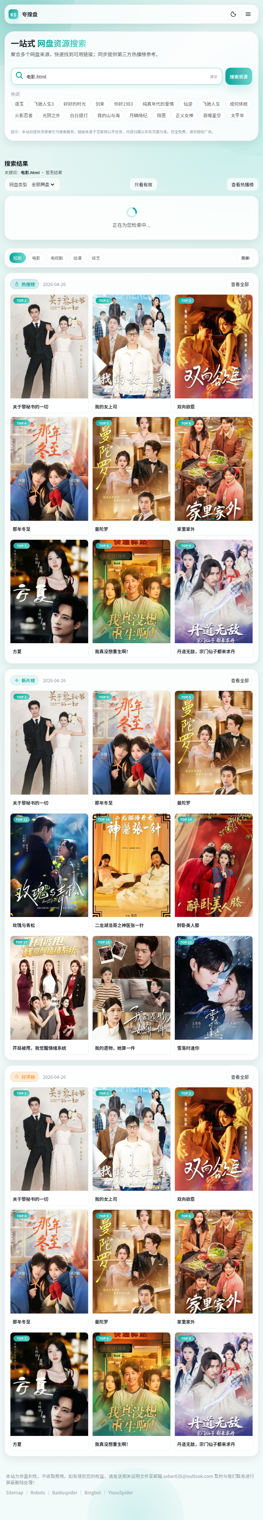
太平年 (237, 115)
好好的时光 (75, 103)
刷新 (245, 258)
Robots (38, 1492)
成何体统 (238, 103)
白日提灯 (79, 115)
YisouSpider (120, 1492)
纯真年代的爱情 (158, 103)
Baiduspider (64, 1492)
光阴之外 (51, 115)
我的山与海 (108, 115)
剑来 (100, 103)
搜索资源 (239, 76)
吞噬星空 (212, 115)
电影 (36, 258)
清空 (213, 76)
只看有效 (143, 184)
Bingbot (92, 1492)
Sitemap (14, 1492)
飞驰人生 (211, 103)
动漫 (77, 258)
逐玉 (19, 103)
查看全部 (240, 284)
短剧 (17, 258)
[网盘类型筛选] (42, 184)
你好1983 (123, 103)
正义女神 (184, 115)
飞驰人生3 (43, 103)
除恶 (161, 115)
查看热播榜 (242, 184)
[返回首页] (23, 14)
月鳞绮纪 (138, 115)
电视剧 (57, 258)
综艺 (96, 258)
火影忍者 (24, 115)
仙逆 (187, 103)
